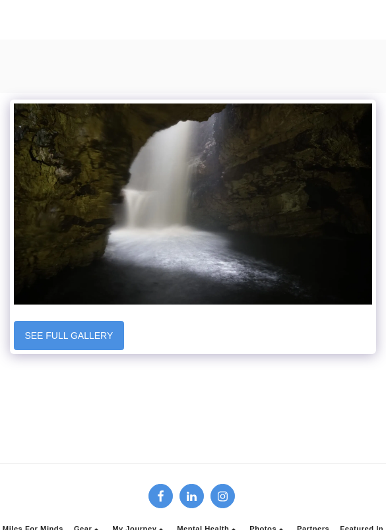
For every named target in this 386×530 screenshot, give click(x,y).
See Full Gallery (68, 335)
